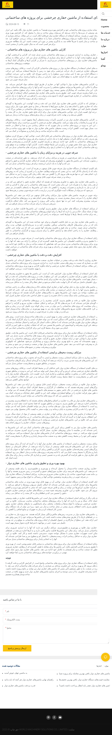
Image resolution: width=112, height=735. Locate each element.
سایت (71, 729)
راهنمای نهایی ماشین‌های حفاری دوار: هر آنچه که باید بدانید (29, 679)
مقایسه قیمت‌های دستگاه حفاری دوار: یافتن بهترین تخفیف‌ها (84, 679)
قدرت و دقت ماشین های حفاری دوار (19, 685)
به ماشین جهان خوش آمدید (15, 673)
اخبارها (99, 666)
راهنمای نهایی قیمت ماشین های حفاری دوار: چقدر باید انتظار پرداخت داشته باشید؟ (84, 685)
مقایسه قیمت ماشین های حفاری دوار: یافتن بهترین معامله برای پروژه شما (84, 673)
